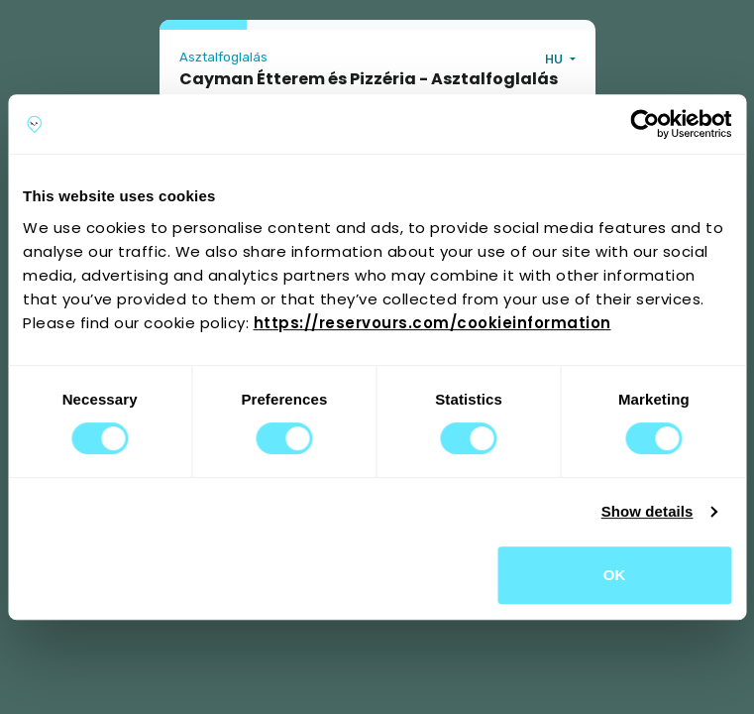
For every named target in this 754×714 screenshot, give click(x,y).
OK (614, 574)
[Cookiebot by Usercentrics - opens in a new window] (644, 124)
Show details (647, 511)
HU (555, 59)
